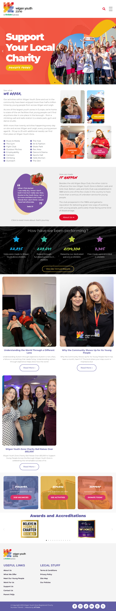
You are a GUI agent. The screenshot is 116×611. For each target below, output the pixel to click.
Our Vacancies (99, 151)
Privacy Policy (46, 574)
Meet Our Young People (14, 578)
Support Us (72, 151)
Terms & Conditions (48, 570)
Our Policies (45, 582)
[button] (104, 8)
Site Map (44, 578)
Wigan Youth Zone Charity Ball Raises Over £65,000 (29, 450)
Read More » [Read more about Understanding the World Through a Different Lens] (29, 368)
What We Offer (10, 574)
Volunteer (100, 117)
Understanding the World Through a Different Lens (29, 351)
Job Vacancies (20, 497)
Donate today (19, 67)
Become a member (72, 117)
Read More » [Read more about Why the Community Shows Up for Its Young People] (87, 368)
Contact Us (8, 590)
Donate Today (95, 497)
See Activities (58, 497)
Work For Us (9, 582)
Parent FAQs (9, 594)
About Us (7, 570)
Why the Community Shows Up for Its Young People (87, 351)
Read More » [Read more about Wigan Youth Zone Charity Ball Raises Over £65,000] (29, 467)
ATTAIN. (37, 607)
